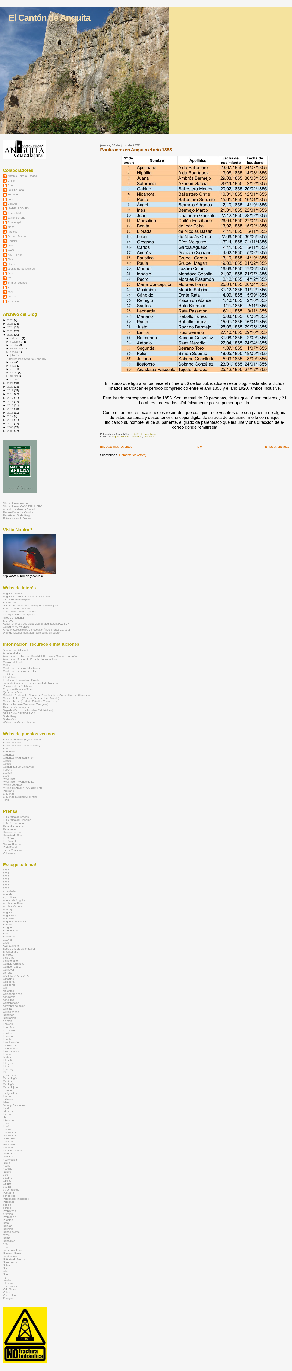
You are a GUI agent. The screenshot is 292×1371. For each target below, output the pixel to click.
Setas (6, 1264)
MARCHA (9, 1138)
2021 (10, 382)
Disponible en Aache (15, 503)
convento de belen (14, 1005)
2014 (10, 408)
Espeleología (11, 1041)
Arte (5, 933)
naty (10, 291)
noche (6, 1165)
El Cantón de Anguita (49, 18)
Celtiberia (9, 664)
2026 (10, 320)
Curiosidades (11, 1011)
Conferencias (11, 1002)
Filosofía (8, 1060)
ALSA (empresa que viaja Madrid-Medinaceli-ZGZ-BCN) (36, 623)
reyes (6, 1234)
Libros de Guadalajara (16, 599)
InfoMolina (9, 677)
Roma (6, 1237)
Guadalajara (10, 1087)
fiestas (7, 1057)
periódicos (9, 1195)
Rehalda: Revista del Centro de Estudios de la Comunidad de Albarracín (46, 695)
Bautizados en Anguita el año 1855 (136, 149)
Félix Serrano (16, 189)
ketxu (11, 287)
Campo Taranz (12, 966)
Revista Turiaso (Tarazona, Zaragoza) (25, 704)
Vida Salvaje (10, 1289)
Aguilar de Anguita (14, 900)
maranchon (10, 1132)
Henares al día (12, 831)
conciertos (9, 996)
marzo (14, 372)
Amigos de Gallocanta (16, 649)
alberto (12, 263)
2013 (10, 412)
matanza (8, 1141)
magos (7, 1129)
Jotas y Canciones (14, 1105)
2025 (10, 323)
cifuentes (8, 990)
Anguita (115, 436)
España (7, 1038)
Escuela (8, 1035)
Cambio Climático (13, 963)
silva (5, 1270)
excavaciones (11, 1044)
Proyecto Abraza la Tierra (18, 689)
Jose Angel (14, 222)
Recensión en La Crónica (18, 512)
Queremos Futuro (13, 692)
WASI (11, 250)
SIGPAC (8, 620)
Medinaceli (9, 778)
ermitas (7, 1032)
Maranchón (10, 1135)
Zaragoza (9, 1298)
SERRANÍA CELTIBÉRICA (19, 713)
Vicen (11, 245)
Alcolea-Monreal (13, 906)
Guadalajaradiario (14, 825)
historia (7, 1090)
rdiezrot (12, 296)
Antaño (125, 436)
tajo (5, 1277)
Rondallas (9, 1240)
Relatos (7, 1225)
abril (13, 369)
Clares (7, 760)
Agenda (7, 894)
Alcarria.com (10, 602)
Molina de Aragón (13, 784)
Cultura (7, 1008)
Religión (8, 1228)
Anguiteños (10, 915)
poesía (7, 1204)
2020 (10, 386)
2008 (10, 430)
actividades (10, 891)
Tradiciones (10, 1286)
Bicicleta (8, 954)
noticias (7, 1168)
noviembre (16, 341)
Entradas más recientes (116, 446)
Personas (149, 436)
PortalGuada (10, 846)
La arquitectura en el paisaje (20, 614)
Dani (10, 185)
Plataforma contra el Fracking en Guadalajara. (31, 605)
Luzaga (7, 772)
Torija (6, 799)
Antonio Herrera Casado (22, 175)
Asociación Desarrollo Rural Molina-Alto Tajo (30, 658)
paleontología (11, 1189)
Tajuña (7, 1280)
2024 (10, 327)
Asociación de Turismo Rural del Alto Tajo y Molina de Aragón (40, 655)
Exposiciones (11, 1050)
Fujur (11, 199)
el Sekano (9, 674)
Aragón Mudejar (12, 652)
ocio (5, 1174)
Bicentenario (10, 951)
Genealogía (136, 436)
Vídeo (6, 1292)
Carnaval (8, 969)
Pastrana (8, 790)
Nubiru (7, 1171)
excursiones (10, 1047)
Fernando (13, 194)
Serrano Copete (12, 1261)
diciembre (16, 338)
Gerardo (13, 203)
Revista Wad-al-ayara (16, 707)
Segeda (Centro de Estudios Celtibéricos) (28, 710)
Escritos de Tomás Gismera (19, 611)
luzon (6, 1123)
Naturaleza (9, 1153)
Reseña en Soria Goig (16, 515)
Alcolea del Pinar (13, 903)
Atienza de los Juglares (17, 608)
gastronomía (10, 1075)
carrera (7, 972)
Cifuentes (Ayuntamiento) (18, 757)
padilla (7, 1186)
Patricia (12, 231)
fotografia (8, 1063)
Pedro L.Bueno (17, 236)
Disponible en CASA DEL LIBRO (22, 506)
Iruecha (7, 769)
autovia (7, 939)
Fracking (8, 1069)
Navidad (8, 1156)
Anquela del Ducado (15, 921)
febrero (14, 375)
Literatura (9, 1120)
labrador (8, 1111)
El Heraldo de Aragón (16, 816)
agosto (14, 352)
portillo (7, 1207)
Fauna (7, 1053)
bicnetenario (10, 960)
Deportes (8, 1014)
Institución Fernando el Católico (22, 680)
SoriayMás (9, 719)
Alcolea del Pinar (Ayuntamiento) (22, 739)
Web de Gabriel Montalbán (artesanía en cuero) (31, 632)
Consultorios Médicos (16, 626)
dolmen (7, 1020)
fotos (6, 1066)
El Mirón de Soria (13, 822)
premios (8, 1213)
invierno (8, 1099)
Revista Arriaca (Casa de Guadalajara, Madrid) (31, 698)
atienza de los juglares (21, 268)
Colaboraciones (12, 993)
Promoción (9, 1216)
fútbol (6, 1072)
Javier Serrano (16, 217)
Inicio (198, 446)
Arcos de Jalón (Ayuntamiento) (21, 745)
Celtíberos (9, 984)
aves (6, 942)
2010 (10, 423)
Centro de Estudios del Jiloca (20, 671)
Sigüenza (8, 793)
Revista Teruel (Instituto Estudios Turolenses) (30, 701)
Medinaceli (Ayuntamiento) (19, 781)
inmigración (10, 1093)
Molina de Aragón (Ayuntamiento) (23, 787)
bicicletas (8, 957)
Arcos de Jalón (12, 742)
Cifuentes (9, 754)
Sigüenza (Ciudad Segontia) (20, 796)
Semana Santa (12, 1252)
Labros (7, 1114)
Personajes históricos (16, 1198)
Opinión (7, 1183)
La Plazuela (10, 840)
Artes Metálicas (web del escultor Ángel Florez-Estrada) (36, 629)
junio (13, 362)
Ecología (8, 1023)
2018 (10, 393)
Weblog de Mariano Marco (19, 722)
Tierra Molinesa (12, 849)
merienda (8, 1147)
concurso (8, 999)
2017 (10, 397)
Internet (7, 1096)
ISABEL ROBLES (18, 208)
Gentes (7, 1081)
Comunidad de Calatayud (18, 766)
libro (5, 1117)
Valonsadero (10, 852)
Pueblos (8, 1219)
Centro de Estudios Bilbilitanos (21, 668)
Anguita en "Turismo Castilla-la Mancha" (27, 596)
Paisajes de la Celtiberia (17, 686)
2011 (10, 419)
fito (9, 277)
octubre (14, 345)
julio (13, 355)
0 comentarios (148, 434)
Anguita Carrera (12, 593)
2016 (10, 401)
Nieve (6, 1162)
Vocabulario (10, 1295)
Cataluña (8, 978)
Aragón (7, 927)
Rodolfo (12, 240)
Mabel (11, 226)
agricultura (9, 897)
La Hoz (7, 1108)
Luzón (6, 775)
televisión (8, 1283)
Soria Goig (9, 716)
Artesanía (9, 936)
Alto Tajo (8, 909)
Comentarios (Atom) (132, 455)
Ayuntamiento (11, 945)
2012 (10, 416)
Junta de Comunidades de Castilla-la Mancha (30, 683)
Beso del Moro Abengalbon (19, 948)
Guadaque (9, 828)
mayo (13, 365)
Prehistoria (9, 1210)
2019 (10, 390)
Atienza (7, 748)
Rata (6, 1222)
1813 (6, 870)
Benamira (9, 751)
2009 (10, 427)
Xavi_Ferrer (15, 254)
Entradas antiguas (277, 446)
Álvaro (11, 259)
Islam (6, 1102)
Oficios (7, 1180)
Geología (8, 1084)
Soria (6, 1273)
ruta (5, 1243)
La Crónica (9, 837)
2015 (10, 405)
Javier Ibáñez (16, 212)
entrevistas (9, 1029)
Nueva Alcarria (12, 843)
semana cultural (12, 1249)
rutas (6, 1246)
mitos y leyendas (13, 1150)
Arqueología (10, 930)
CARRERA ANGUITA (15, 975)
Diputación (9, 1017)
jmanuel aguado (17, 282)
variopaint (13, 301)
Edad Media (10, 1026)
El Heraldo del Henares (17, 819)
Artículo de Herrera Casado (19, 509)
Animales (8, 918)
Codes (7, 763)
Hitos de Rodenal (13, 617)
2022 (10, 334)
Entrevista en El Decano (17, 518)
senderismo (10, 1255)
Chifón (12, 180)
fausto (11, 273)
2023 (10, 330)
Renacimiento (11, 1231)
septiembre (17, 348)
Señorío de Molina (14, 1258)
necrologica (10, 1159)
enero (14, 379)
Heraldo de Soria (13, 834)
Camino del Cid (12, 661)
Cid (5, 987)
